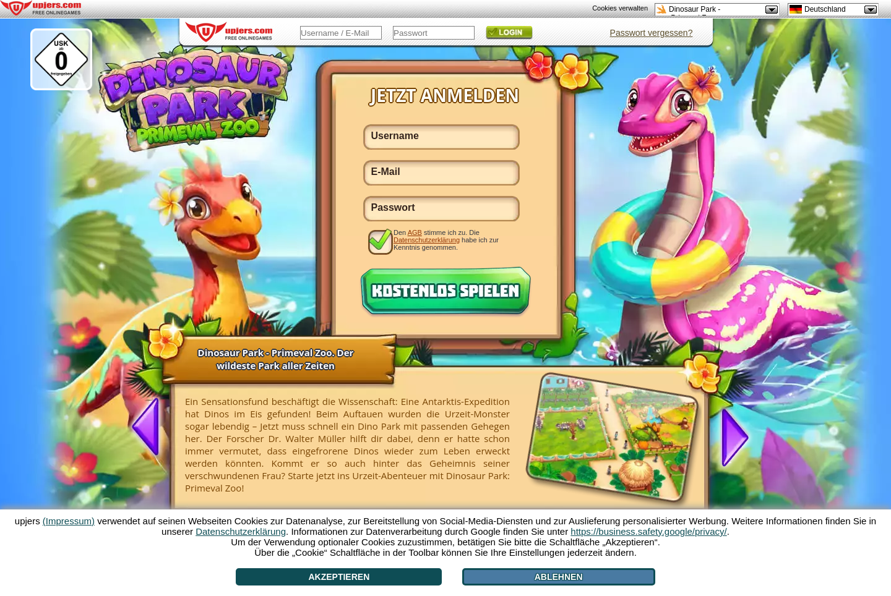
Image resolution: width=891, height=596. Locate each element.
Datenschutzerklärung (427, 240)
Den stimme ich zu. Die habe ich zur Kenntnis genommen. (446, 239)
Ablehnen (559, 577)
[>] (730, 436)
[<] (150, 428)
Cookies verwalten (620, 8)
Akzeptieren (338, 577)
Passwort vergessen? (651, 33)
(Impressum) (69, 521)
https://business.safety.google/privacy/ (648, 531)
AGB (415, 232)
